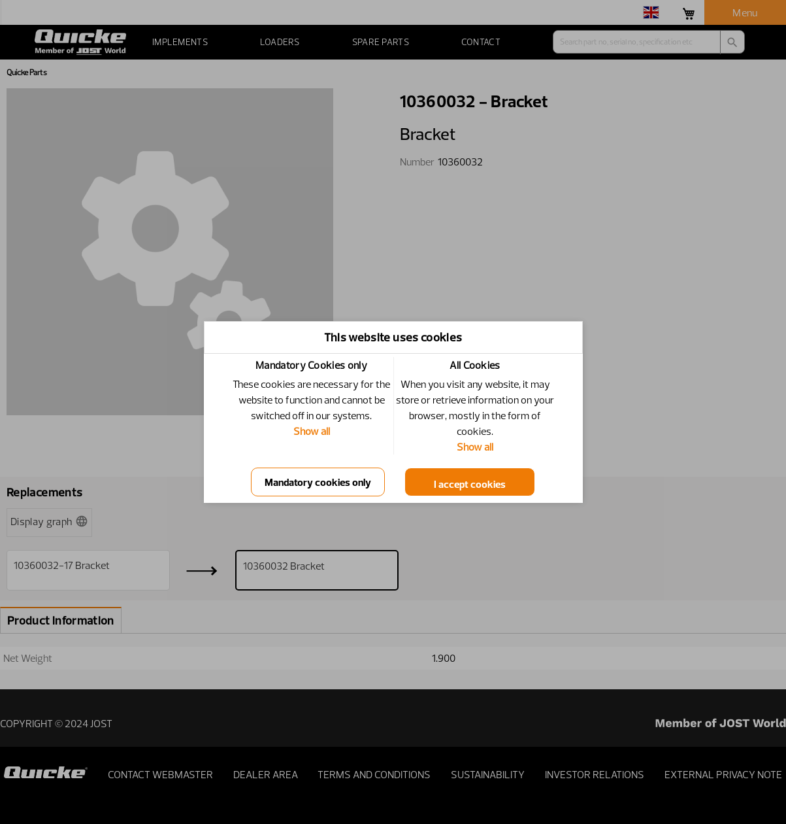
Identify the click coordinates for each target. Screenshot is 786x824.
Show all (311, 431)
